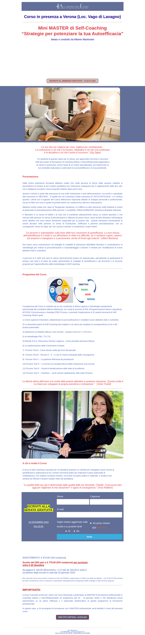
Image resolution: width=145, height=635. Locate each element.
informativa (101, 527)
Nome (60, 496)
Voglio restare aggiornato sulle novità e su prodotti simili (72, 524)
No (77, 531)
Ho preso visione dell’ (101, 525)
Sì (69, 531)
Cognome (95, 496)
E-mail (60, 509)
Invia (89, 536)
